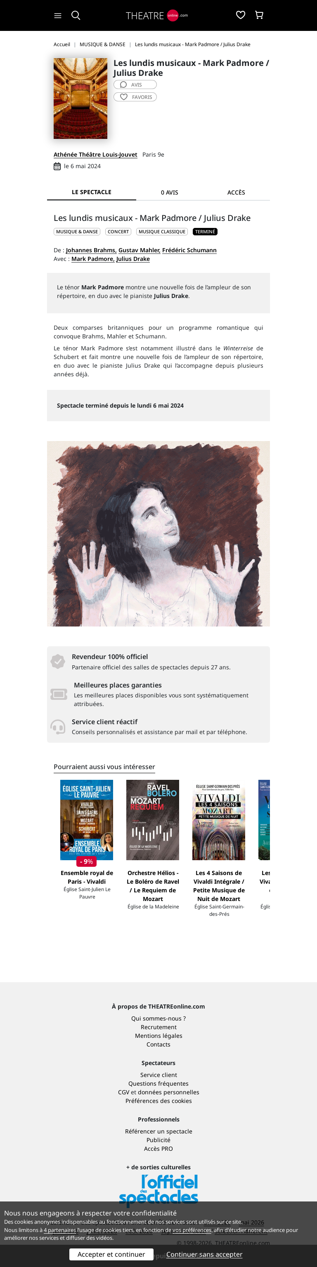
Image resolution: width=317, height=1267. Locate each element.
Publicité (158, 1140)
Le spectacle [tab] (91, 192)
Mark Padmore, (93, 259)
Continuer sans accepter (204, 1254)
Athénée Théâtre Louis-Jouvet (95, 154)
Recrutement (159, 1027)
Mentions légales (158, 1035)
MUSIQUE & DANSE (77, 231)
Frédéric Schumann (189, 250)
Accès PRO (158, 1148)
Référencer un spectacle (158, 1131)
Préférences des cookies (158, 1101)
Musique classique (162, 231)
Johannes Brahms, (91, 250)
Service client (158, 1075)
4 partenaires (60, 1230)
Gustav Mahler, (139, 250)
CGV (123, 1092)
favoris (136, 97)
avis (131, 84)
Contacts (158, 1044)
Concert (118, 231)
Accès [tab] (236, 192)
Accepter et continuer (111, 1254)
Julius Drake (133, 259)
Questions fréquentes (158, 1083)
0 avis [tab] (169, 192)
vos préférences (192, 1230)
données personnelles (168, 1092)
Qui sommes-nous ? (158, 1018)
